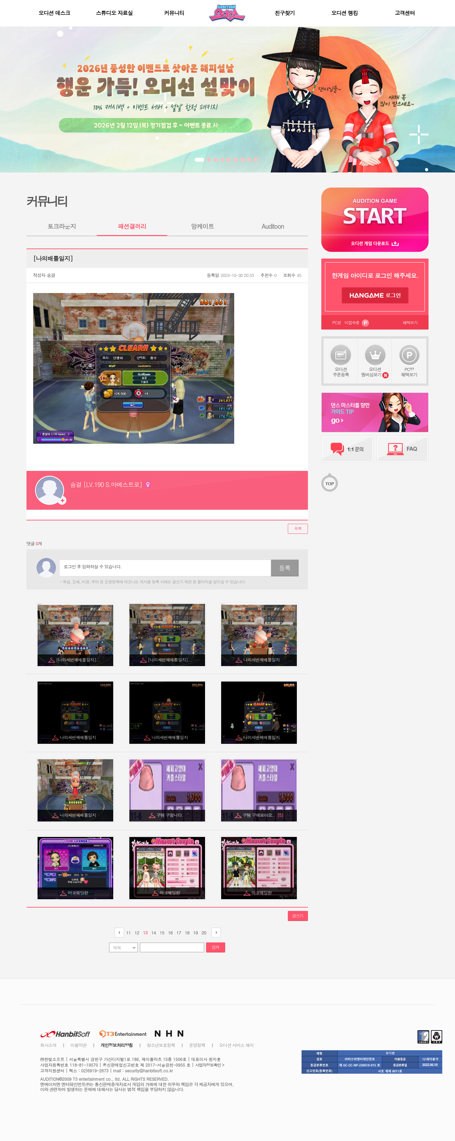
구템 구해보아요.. (263, 815)
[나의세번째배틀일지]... (78, 659)
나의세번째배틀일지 (262, 659)
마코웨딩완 (78, 892)
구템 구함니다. (170, 815)
